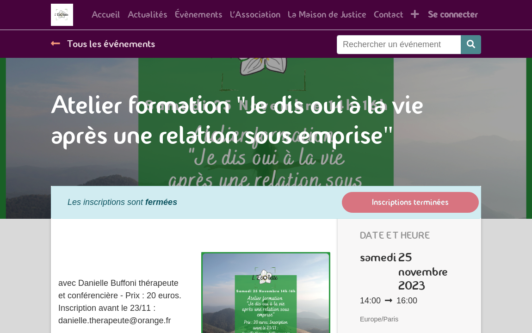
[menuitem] (106, 14)
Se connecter (452, 14)
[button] (415, 14)
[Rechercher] (471, 44)
